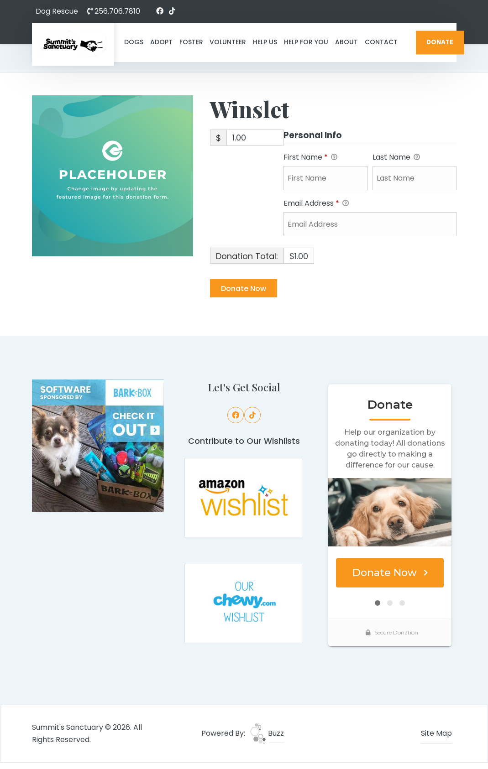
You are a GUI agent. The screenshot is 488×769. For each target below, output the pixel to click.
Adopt (161, 42)
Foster (191, 42)
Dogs (133, 42)
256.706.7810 (113, 11)
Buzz (267, 733)
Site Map (436, 733)
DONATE (439, 42)
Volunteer (228, 42)
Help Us (265, 42)
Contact (381, 42)
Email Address (316, 203)
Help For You (306, 42)
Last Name (396, 157)
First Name (310, 157)
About (346, 42)
